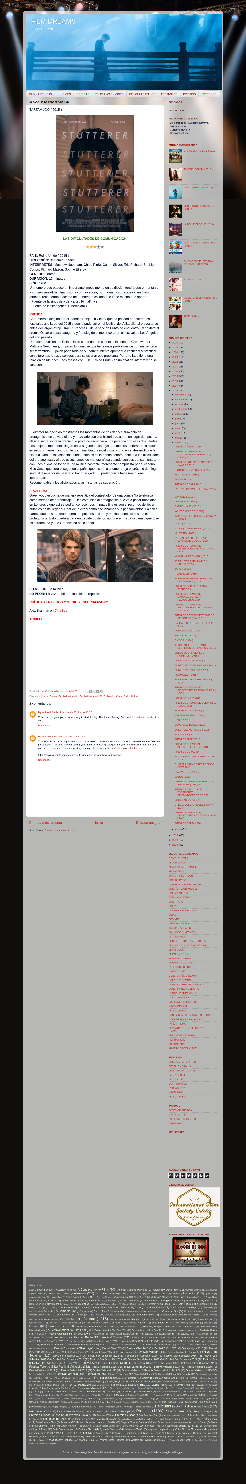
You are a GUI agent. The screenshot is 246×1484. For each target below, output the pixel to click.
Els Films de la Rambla (97, 1323)
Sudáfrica (169, 1426)
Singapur (84, 1426)
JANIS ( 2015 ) (183, 568)
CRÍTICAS (82, 94)
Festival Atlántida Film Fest (68, 1330)
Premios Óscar (115, 696)
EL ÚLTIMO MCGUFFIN (182, 1070)
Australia (37, 1300)
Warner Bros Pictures (112, 1440)
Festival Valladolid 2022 (74, 1370)
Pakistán (38, 1407)
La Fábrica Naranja (115, 1388)
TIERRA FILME (177, 1039)
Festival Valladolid (68, 696)
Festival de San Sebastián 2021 (164, 1341)
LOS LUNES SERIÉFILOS (183, 1002)
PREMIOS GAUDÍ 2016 (188, 823)
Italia (142, 1384)
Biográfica (83, 1304)
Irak (62, 1385)
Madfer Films (145, 1391)
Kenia (211, 1385)
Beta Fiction (35, 1304)
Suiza (195, 1425)
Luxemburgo (93, 1391)
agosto (179, 414)
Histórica (65, 1381)
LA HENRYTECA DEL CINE (184, 988)
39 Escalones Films (64, 1290)
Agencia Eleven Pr (37, 1294)
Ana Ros (175, 1294)
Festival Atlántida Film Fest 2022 (137, 1334)
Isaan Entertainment (100, 1385)
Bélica (208, 1300)
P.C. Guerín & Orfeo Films (146, 1402)
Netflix (91, 1398)
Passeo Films (104, 1407)
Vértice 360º (147, 1436)
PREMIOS (189, 94)
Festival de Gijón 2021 (132, 1341)
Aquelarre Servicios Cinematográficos (45, 1297)
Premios (143, 1411)
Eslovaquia (194, 1322)
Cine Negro (191, 1307)
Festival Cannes (112, 1337)
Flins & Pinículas (61, 1378)
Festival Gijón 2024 (102, 1352)
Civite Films (34, 1311)
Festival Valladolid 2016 (135, 1366)
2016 (175, 390)
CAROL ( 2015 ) (183, 776)
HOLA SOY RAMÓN (180, 980)
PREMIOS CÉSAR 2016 (188, 484)
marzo (179, 437)
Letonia (213, 1388)
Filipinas (111, 1374)
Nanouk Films (70, 1398)
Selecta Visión (147, 1422)
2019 (175, 376)
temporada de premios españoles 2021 (167, 1429)
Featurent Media (206, 1326)
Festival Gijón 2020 (56, 1352)
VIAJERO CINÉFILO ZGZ (183, 1048)
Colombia (48, 1311)
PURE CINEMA (177, 1023)
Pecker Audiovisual (143, 1407)
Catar (115, 1307)
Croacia (80, 1314)
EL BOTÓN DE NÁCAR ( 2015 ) (192, 710)
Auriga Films (211, 1297)
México (120, 1395)
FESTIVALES (169, 94)
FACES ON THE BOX (180, 967)
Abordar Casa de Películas (132, 1289)
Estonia (81, 1326)
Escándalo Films (177, 1323)
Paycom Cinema (121, 1406)
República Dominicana (128, 1419)
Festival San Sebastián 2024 (181, 1359)
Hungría (113, 1381)
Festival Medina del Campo (182, 1352)
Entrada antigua (148, 823)
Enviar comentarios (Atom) (59, 830)
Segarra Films (128, 1422)
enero (178, 829)
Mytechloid (44, 712)
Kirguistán (33, 1388)
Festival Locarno (124, 1352)
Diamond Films (145, 1314)
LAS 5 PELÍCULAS (179, 997)
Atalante (166, 1297)
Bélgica (193, 1300)
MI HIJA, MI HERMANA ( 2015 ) (192, 556)
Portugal (125, 1411)
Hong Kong (99, 1381)
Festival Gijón (84, 1348)
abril (178, 433)
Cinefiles (61, 610)
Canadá (63, 1307)
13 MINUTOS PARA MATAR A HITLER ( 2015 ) (191, 562)
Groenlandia (208, 1378)
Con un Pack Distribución (106, 1311)
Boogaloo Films (111, 1304)
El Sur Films (158, 1319)
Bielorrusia (50, 1304)
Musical (41, 1398)
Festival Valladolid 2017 (167, 1366)
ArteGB (137, 1297)
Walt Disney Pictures (60, 1440)
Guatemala (34, 1381)
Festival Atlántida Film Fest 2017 (148, 1330)
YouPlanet (185, 1440)
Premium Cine (151, 1415)
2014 (175, 840)
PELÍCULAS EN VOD (142, 94)
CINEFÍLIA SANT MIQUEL (183, 888)
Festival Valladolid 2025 (199, 1370)
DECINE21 (175, 919)
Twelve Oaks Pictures (178, 1433)
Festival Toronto (39, 1366)
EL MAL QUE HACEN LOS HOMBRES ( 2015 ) (189, 654)
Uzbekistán (64, 1436)
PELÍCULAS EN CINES (109, 94)
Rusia (79, 1422)
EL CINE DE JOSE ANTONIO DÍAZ (188, 941)
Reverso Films (147, 1419)
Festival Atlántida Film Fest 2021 (103, 1334)
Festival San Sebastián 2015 (141, 1355)
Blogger (178, 1452)
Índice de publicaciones (144, 1381)
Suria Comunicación (63, 1429)
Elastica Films (205, 1319)
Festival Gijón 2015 (112, 1348)
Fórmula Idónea (83, 1378)
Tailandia (128, 1429)
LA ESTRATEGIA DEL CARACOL (187, 984)
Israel (130, 1384)
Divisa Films (208, 1315)
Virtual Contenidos (209, 1436)
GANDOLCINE (177, 971)
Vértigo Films (167, 1436)
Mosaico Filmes (174, 1395)
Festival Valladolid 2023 (104, 1370)
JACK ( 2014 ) (191, 316)
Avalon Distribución (72, 1300)
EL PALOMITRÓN (178, 954)
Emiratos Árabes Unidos (124, 1322)
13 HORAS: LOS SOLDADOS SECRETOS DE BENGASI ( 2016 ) (195, 646)
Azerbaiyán (111, 1300)
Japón (155, 1384)
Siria (95, 1426)
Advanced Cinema (192, 1290)
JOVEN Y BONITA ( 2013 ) (198, 169)
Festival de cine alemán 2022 (104, 1341)
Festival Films (61, 1348)
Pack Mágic (168, 1402)
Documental (66, 1319)
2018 (175, 381)
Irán (70, 1384)
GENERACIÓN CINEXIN (182, 975)
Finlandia (186, 1374)
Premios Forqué (202, 1411)
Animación (189, 1293)
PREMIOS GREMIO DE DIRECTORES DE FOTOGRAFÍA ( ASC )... (195, 690)
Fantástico (190, 1326)
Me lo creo (86, 1395)
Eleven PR (53, 1323)
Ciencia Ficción (155, 1307)
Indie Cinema (35, 1385)
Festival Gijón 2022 (79, 1352)
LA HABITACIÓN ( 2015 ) (188, 630)
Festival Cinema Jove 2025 (51, 1341)
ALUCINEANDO (177, 862)
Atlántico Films (195, 1297)
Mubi (203, 1395)
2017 (175, 385)
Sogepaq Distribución (109, 1426)
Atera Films (179, 1297)
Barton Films (151, 1300)
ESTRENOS (209, 94)
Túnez (146, 1433)
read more (140, 717)
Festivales (93, 1373)
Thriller (82, 1432)
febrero (179, 442)
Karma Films (183, 1384)
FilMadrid (138, 1374)
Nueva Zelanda (198, 1398)
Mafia (158, 1392)
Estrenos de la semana (101, 1326)
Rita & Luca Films (193, 1419)
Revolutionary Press (169, 1419)
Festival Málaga (147, 1351)
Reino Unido (130, 696)
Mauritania (73, 1395)
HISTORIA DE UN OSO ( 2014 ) (192, 470)
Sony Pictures (130, 1425)
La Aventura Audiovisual (88, 1388)
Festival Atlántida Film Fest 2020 (66, 1333)
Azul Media (124, 1300)
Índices (209, 1381)
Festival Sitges (118, 1362)
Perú (59, 1411)
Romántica (211, 1419)
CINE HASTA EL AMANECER (185, 884)
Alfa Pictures (102, 1293)
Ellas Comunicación (72, 1322)
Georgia (132, 1378)
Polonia (110, 1411)
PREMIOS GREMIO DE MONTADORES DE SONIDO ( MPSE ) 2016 (193, 454)
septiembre (181, 409)
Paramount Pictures (81, 1406)
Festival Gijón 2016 (137, 1348)
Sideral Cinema (68, 1426)
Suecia (182, 1425)
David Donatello (106, 1314)
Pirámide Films (73, 1411)
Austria (52, 1300)
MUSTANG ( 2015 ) (185, 533)
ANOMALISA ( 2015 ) (186, 674)
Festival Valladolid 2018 (199, 1366)
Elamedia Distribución (181, 1319)
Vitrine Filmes (39, 1440)
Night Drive (124, 1398)
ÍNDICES (65, 94)
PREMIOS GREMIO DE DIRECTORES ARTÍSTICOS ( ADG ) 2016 (195, 815)
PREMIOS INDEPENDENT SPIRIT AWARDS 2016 (194, 463)
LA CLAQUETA (177, 1088)
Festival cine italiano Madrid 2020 (180, 1337)
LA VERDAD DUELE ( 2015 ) (190, 724)
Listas (47, 1391)
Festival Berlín (83, 1337)
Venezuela (90, 1436)
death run (119, 748)
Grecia (193, 1378)
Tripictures (131, 1433)
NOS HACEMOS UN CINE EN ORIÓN (190, 1015)
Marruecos (43, 1395)
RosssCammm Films (46, 1422)
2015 (175, 835)
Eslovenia (208, 1322)
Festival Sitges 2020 (175, 1363)
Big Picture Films (67, 1304)
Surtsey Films (86, 1429)
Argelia (110, 1297)
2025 (175, 347)
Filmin (172, 1374)
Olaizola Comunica (71, 1402)
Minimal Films (136, 1395)
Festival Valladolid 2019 (42, 1370)
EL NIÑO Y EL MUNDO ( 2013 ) (192, 670)
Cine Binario (176, 1307)
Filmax (148, 1374)
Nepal (81, 1398)
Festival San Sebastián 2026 (64, 1363)
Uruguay (49, 1436)
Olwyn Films (105, 1402)
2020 (175, 371)
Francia (99, 1377)
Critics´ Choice (62, 1314)
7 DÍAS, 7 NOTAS (178, 858)
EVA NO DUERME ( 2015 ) (189, 715)
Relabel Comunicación (79, 1419)
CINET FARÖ (176, 901)
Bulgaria (203, 1304)
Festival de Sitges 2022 (96, 1344)
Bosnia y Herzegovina (149, 1304)
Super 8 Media (39, 1429)
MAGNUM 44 (176, 1092)
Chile (126, 1307)
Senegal (181, 1422)
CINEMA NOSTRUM (180, 897)
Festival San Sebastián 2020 (144, 1359)
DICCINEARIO (177, 936)
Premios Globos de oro (44, 1415)
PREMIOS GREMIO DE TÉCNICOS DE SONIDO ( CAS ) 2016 (194, 616)
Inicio (99, 823)
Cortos (44, 696)
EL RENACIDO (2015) (187, 800)
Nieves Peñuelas (108, 1398)
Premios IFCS (104, 1415)
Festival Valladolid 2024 (135, 1370)
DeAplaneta (124, 1314)
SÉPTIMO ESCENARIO (182, 1035)
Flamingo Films (40, 1378)
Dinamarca (166, 1314)
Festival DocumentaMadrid (158, 1344)
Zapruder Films (201, 1440)
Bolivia (98, 1304)
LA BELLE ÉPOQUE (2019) (199, 224)
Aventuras (94, 1300)
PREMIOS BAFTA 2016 (187, 698)
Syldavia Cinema (109, 1429)
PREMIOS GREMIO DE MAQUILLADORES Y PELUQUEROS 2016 (188, 597)
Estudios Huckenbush (129, 1326)
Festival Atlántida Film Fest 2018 (182, 1330)
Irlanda (82, 1384)
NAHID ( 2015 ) (183, 720)
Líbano (36, 1391)
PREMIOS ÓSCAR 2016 (188, 446)
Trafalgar (116, 1433)
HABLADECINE (177, 1075)
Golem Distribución (152, 1378)
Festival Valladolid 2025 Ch (41, 1374)
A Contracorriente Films (93, 1289)
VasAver (76, 1436)
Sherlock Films (47, 1425)
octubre (179, 404)
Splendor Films (152, 1426)
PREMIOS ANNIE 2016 (187, 739)
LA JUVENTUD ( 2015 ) (187, 772)
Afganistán (209, 1290)
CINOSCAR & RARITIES (182, 910)
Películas (163, 1406)
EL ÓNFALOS (176, 949)
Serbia (191, 1422)
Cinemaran (207, 1307)
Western (135, 1440)
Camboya (41, 1307)
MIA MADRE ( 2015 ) (186, 734)
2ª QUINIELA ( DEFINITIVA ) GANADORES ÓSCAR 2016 (192, 539)
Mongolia (160, 1395)
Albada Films (54, 1294)
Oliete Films (89, 1402)
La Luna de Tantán (135, 1388)
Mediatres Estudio (103, 1395)
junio (178, 423)
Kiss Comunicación (51, 1388)
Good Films (177, 1378)
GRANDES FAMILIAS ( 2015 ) (200, 150)
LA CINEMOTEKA (178, 1083)
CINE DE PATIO (177, 880)
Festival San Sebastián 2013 (66, 1356)
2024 (175, 352)
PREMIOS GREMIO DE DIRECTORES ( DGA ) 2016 (191, 745)
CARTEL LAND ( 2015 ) (188, 506)
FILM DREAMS (53, 21)
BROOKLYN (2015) (185, 635)
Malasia (168, 1392)
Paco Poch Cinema (187, 1402)
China (138, 1307)
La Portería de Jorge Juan (158, 1388)
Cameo (52, 1307)
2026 (175, 342)
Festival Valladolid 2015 (92, 696)
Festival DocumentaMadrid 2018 (191, 1344)
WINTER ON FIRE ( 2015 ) (189, 511)
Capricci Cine (80, 1307)
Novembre (183, 1398)
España (34, 1326)
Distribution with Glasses (188, 1315)
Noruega (150, 1398)
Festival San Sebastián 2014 (103, 1355)
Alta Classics (136, 1293)
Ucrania (197, 1433)
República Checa (104, 1419)
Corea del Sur (170, 1311)
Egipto (144, 1319)
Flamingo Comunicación (206, 1374)
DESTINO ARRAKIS (180, 928)
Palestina (49, 1406)
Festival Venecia (67, 1373)
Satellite (111, 1422)
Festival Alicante (37, 1330)
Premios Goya (78, 1415)
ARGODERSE (176, 871)
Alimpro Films (121, 1294)
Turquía (157, 1433)
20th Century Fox (38, 1289)
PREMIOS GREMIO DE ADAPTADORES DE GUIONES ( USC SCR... (194, 607)
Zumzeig (49, 1443)
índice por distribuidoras (192, 1381)
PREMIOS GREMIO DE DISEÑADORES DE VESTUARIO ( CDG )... (195, 548)
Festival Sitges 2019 (148, 1363)
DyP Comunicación (117, 1319)
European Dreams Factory (167, 1326)
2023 (175, 357)
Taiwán (139, 1429)
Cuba (91, 1314)
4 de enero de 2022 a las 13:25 (69, 736)
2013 (175, 844)
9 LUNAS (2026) (193, 279)
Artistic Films (151, 1297)
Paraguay (62, 1407)
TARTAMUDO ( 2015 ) (187, 474)
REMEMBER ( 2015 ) (186, 573)
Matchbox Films (59, 1395)
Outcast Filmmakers (123, 1402)
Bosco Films (128, 1304)
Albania (67, 1294)
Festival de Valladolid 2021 (126, 1344)
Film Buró (123, 1374)
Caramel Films (99, 1307)
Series (203, 1422)
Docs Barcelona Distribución (42, 1319)
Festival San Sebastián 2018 (68, 1359)
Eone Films (157, 1322)
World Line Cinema (155, 1440)
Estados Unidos (58, 1326)
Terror (68, 1433)
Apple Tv (209, 1293)
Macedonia (111, 1391)
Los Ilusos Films (75, 1392)
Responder (44, 725)
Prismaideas (194, 1415)
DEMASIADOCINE (179, 923)
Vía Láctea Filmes (189, 1436)
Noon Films (137, 1398)
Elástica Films (36, 1322)
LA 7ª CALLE (176, 1079)
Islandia (117, 1384)
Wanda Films (86, 1440)
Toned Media (102, 1433)
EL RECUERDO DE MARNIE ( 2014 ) (195, 665)
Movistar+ (192, 1395)
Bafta (136, 1300)
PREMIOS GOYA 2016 (187, 751)
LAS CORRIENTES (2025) (198, 187)
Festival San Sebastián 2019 (106, 1359)
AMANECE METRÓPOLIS (183, 867)
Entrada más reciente (45, 823)
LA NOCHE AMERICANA (182, 993)
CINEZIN (173, 906)
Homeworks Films (82, 1381)
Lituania (60, 1391)
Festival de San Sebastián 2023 (59, 1344)
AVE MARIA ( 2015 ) (186, 501)
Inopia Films (51, 1385)
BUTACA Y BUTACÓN (181, 875)
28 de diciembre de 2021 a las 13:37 (72, 712)
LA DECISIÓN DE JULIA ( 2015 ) (192, 660)
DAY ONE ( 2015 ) (185, 496)
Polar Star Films (94, 1411)
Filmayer (162, 1374)
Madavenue (127, 1391)
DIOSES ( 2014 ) (184, 640)
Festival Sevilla (91, 1362)
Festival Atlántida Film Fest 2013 (111, 1330)
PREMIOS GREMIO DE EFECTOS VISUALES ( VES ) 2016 (194, 783)
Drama (53, 696)
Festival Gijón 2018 (192, 1348)
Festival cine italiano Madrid (145, 1337)
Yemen (172, 1440)
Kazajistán (200, 1385)
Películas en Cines (197, 1406)
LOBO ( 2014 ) (183, 523)
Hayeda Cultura (51, 1381)
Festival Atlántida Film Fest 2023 (173, 1334)
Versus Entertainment (124, 1436)
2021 (175, 366)
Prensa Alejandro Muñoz (173, 1415)
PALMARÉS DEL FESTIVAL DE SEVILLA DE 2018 (199, 262)
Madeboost (44, 736)
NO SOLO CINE (177, 1010)
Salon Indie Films (96, 1422)
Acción (156, 1289)
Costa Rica (201, 1311)
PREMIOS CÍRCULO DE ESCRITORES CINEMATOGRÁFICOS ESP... (192, 792)
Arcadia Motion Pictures (93, 1297)
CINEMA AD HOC (178, 893)
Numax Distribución (49, 1402)
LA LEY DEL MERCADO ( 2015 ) (192, 729)
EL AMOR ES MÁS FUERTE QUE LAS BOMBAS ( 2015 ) (193, 580)
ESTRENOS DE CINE (181, 962)
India (125, 1381)
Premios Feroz (174, 1411)
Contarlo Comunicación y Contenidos (141, 1311)
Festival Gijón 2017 (165, 1348)
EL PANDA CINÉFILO (180, 958)
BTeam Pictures (184, 1304)
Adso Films (172, 1289)
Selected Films (167, 1422)
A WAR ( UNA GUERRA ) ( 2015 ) (193, 528)
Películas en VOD (39, 1411)
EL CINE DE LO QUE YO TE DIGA (188, 945)
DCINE (172, 914)
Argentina (122, 1297)
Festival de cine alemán (77, 1341)
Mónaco (148, 1395)
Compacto (84, 1311)
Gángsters (118, 1378)
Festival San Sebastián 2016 (180, 1355)
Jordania (168, 1385)
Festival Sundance (200, 1363)
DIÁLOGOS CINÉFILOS (182, 932)
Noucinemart (167, 1398)
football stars (137, 748)
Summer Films (210, 1426)
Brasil (167, 1304)
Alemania (80, 1293)
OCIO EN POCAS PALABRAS (185, 1019)
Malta (177, 1392)
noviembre (181, 399)
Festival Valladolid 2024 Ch (166, 1370)
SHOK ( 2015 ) (183, 479)
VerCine (103, 1436)
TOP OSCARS (177, 1044)
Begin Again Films (173, 1300)
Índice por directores (169, 1381)
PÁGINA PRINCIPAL (41, 94)
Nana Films (55, 1398)
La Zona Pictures (182, 1388)
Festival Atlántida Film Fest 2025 (53, 1337)
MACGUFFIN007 (178, 1006)
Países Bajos (209, 1402)
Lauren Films (200, 1388)
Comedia (64, 1311)
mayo (178, 428)
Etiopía (146, 1326)
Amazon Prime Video (157, 1293)
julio (177, 418)
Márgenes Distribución (195, 1391)
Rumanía (65, 1422)
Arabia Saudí (72, 1297)
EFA (133, 1319)
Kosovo (67, 1388)
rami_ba (145, 1452)
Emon (143, 1322)
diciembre (181, 394)
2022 (175, 361)
